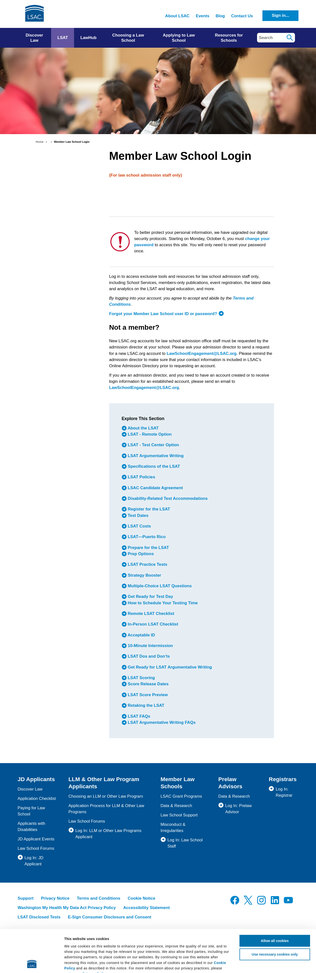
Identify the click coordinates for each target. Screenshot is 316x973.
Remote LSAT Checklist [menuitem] (150, 613)
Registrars (283, 779)
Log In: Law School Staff (185, 843)
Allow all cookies (275, 901)
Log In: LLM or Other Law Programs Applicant (108, 833)
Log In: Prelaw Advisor (238, 808)
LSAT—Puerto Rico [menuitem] (146, 537)
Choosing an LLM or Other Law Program (105, 796)
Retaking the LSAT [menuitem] (145, 705)
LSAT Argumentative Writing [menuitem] (155, 455)
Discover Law (30, 789)
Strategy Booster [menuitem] (144, 575)
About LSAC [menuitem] (177, 16)
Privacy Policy (95, 934)
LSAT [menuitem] (62, 37)
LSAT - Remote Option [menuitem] (149, 434)
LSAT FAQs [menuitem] (138, 716)
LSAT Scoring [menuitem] (141, 677)
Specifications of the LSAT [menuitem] (153, 466)
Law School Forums (36, 848)
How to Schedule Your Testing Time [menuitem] (162, 603)
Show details (292, 964)
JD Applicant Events (36, 839)
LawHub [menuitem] (88, 37)
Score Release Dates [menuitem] (148, 684)
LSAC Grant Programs (181, 796)
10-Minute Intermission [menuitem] (150, 645)
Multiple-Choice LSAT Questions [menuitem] (159, 586)
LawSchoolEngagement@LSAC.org (202, 353)
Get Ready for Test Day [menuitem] (150, 596)
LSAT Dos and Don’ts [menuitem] (148, 656)
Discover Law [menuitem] (34, 38)
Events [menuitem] (202, 16)
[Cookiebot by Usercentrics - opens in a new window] (32, 963)
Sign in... (280, 15)
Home (40, 141)
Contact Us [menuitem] (242, 16)
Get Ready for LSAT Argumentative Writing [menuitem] (169, 667)
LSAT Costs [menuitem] (139, 526)
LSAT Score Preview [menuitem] (147, 694)
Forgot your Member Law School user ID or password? (163, 313)
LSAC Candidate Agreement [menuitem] (155, 488)
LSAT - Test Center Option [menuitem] (153, 445)
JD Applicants (36, 779)
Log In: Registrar (284, 792)
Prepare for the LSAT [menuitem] (148, 547)
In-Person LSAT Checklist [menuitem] (152, 624)
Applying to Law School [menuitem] (179, 38)
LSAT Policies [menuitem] (141, 477)
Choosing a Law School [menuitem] (128, 38)
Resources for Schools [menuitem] (229, 38)
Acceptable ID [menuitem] (141, 635)
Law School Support (179, 815)
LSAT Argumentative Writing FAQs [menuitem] (161, 722)
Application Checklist (37, 798)
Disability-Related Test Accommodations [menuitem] (167, 498)
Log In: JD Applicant (33, 860)
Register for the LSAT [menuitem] (148, 509)
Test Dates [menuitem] (137, 515)
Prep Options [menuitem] (140, 553)
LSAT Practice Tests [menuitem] (147, 564)
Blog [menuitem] (220, 16)
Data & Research (176, 805)
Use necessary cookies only (275, 914)
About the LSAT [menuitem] (143, 428)
